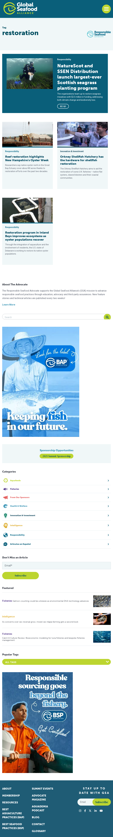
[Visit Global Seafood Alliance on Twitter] (90, 810)
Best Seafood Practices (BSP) (13, 826)
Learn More (8, 304)
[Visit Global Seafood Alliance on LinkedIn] (95, 810)
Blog (35, 817)
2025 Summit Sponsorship (57, 456)
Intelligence (8, 616)
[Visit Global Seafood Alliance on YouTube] (101, 810)
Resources (10, 802)
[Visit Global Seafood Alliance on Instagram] (80, 810)
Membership (11, 795)
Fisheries (7, 600)
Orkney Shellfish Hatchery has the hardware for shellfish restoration (81, 160)
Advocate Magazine (39, 797)
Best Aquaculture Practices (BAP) (13, 813)
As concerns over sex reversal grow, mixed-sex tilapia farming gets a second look (40, 622)
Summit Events (42, 788)
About (6, 788)
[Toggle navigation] (106, 9)
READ (63, 106)
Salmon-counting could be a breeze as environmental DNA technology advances (51, 601)
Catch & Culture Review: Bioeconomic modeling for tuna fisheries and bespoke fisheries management (43, 639)
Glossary (39, 831)
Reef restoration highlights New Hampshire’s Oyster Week (27, 158)
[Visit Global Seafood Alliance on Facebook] (85, 810)
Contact (38, 824)
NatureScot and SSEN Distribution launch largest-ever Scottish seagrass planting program (79, 77)
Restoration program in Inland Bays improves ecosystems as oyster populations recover (27, 236)
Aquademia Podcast (40, 808)
